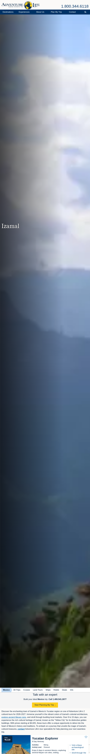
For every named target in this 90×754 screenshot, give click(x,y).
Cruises (26, 690)
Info (71, 690)
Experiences (24, 12)
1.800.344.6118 (75, 6)
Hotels (56, 690)
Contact (72, 12)
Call (57, 699)
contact (21, 729)
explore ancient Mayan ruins (13, 717)
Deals (64, 690)
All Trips (16, 690)
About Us (40, 12)
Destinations (8, 12)
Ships (48, 690)
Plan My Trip (56, 12)
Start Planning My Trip (44, 705)
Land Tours (38, 690)
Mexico (6, 690)
